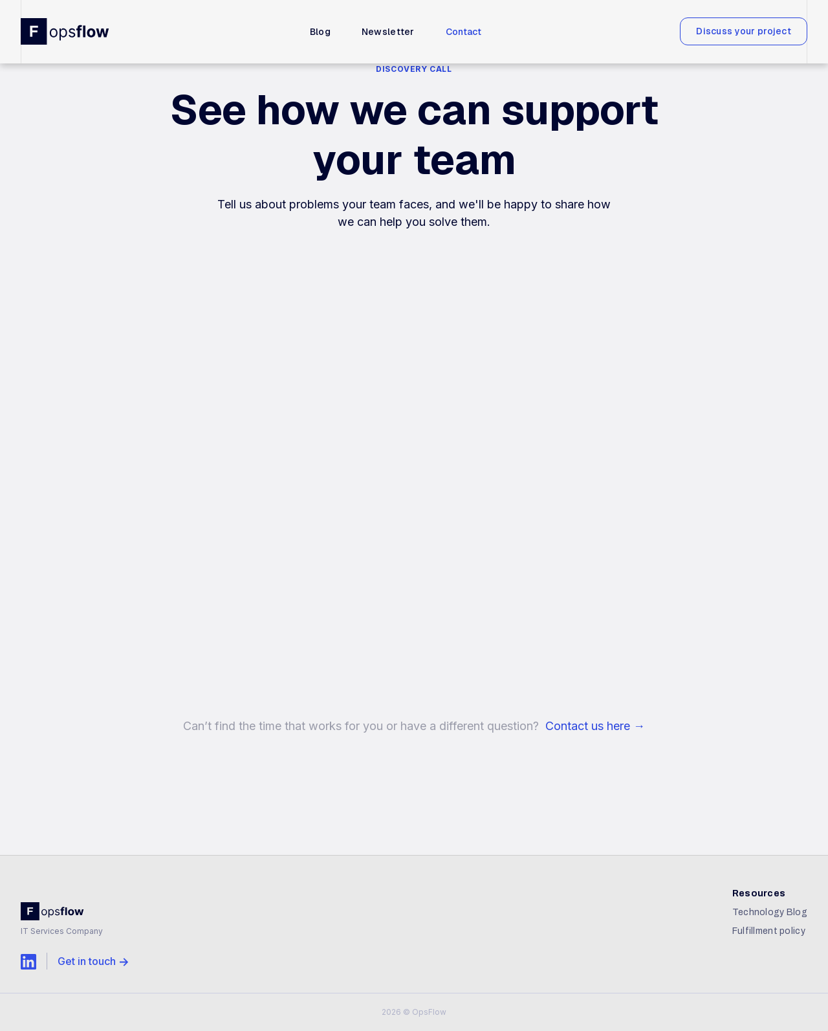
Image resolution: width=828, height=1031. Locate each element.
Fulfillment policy (768, 931)
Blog (320, 32)
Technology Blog (769, 912)
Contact (464, 32)
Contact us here (595, 726)
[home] (66, 31)
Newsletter (388, 32)
